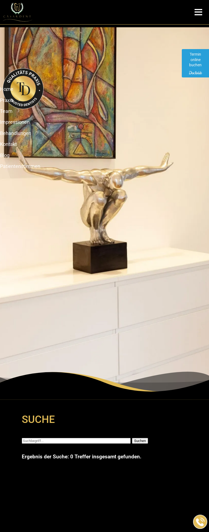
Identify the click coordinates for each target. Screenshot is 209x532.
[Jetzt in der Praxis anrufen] (200, 522)
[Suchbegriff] (76, 441)
